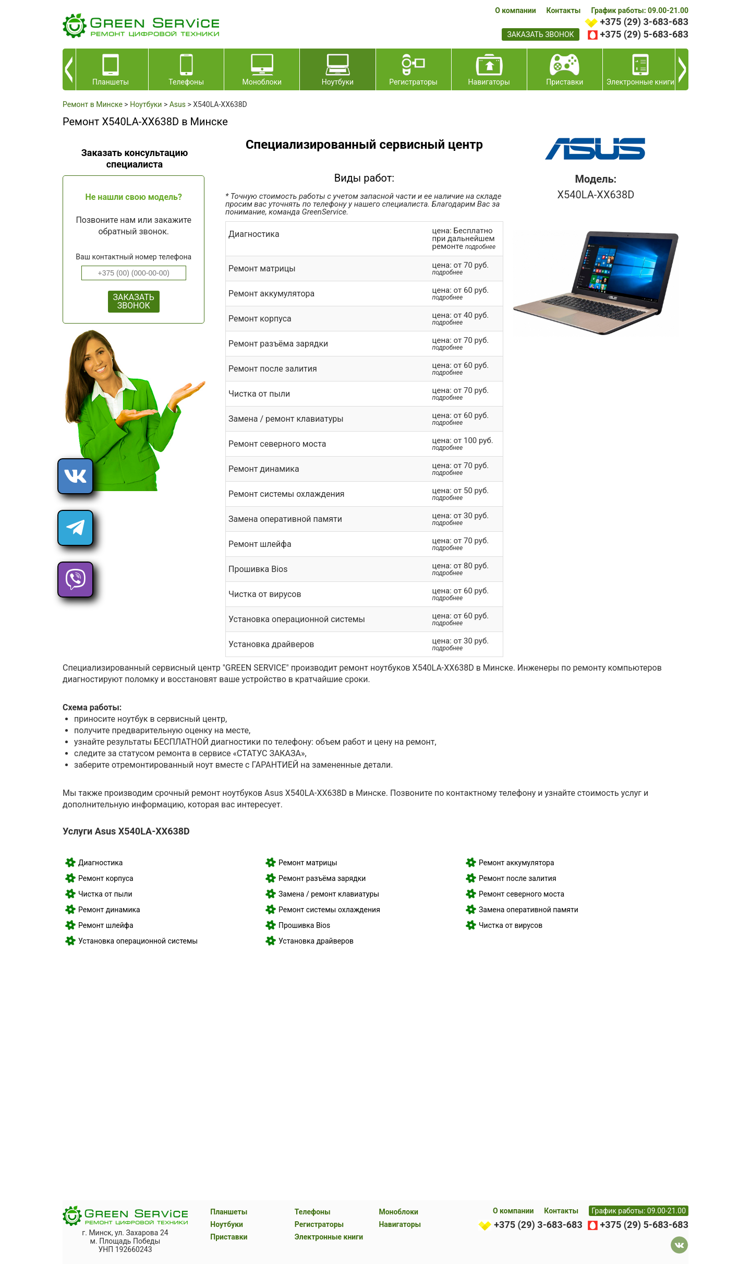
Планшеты (228, 1212)
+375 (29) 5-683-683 (644, 34)
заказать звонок (540, 34)
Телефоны (313, 1212)
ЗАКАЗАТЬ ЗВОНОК (133, 301)
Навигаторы (400, 1224)
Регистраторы (319, 1224)
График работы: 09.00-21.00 (639, 10)
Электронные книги (329, 1237)
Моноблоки (398, 1212)
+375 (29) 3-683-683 (644, 21)
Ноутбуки (226, 1224)
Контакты (564, 10)
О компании (515, 10)
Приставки (228, 1237)
